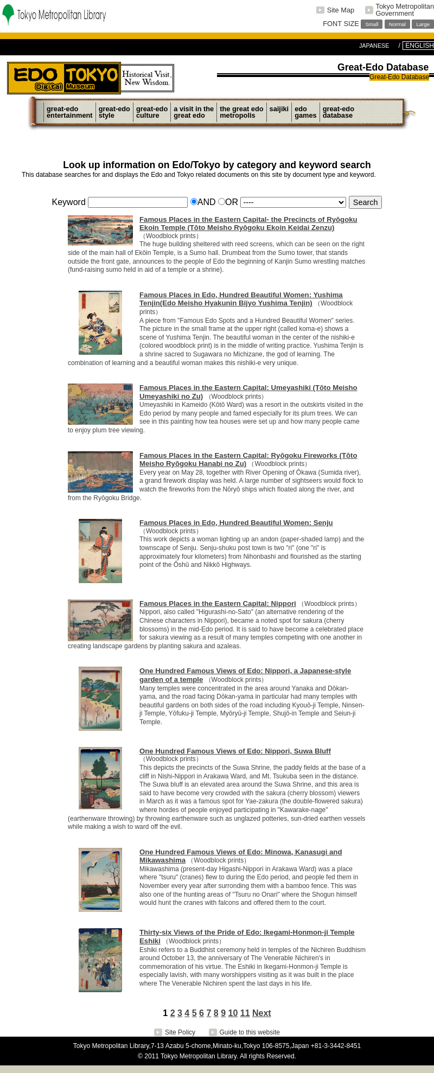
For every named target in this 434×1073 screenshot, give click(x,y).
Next (261, 1013)
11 (245, 1013)
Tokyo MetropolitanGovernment (405, 9)
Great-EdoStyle (114, 112)
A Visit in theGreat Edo (194, 112)
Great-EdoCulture (152, 112)
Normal (397, 24)
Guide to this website (250, 1032)
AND (203, 202)
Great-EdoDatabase (338, 112)
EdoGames (306, 112)
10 (233, 1013)
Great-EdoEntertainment (70, 112)
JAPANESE (374, 45)
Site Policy (180, 1032)
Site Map (341, 10)
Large (423, 24)
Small (371, 24)
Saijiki (279, 112)
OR (228, 202)
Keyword (69, 202)
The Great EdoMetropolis (241, 112)
